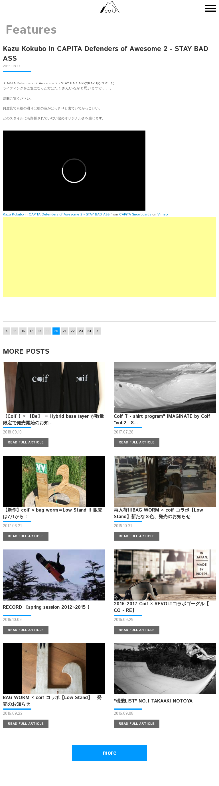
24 (89, 331)
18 (39, 331)
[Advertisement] (109, 257)
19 (48, 331)
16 (23, 331)
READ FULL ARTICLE (26, 442)
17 (31, 331)
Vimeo (162, 214)
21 (64, 331)
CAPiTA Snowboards (135, 214)
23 (81, 331)
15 (14, 331)
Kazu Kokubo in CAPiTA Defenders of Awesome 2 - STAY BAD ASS (56, 214)
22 (73, 331)
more (110, 753)
